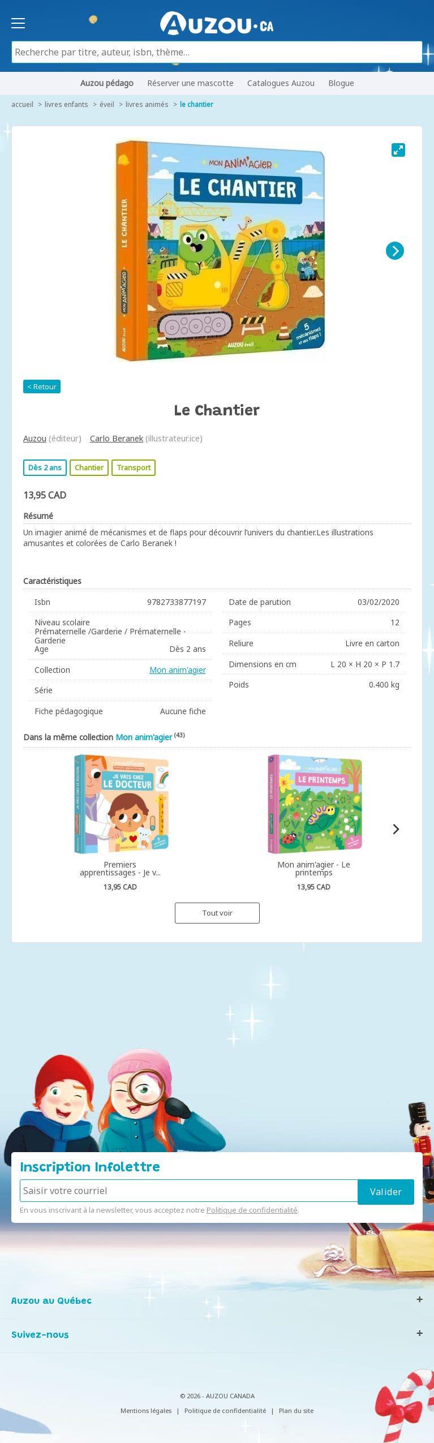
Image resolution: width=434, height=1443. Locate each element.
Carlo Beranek (116, 438)
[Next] (395, 250)
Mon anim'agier (177, 669)
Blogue (341, 83)
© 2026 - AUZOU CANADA (217, 1396)
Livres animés (147, 104)
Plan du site (296, 1410)
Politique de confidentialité (252, 1210)
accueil (22, 104)
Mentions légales (146, 1410)
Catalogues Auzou (281, 83)
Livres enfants (66, 104)
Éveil (107, 104)
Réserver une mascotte (190, 83)
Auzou (34, 438)
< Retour (42, 386)
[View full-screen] (398, 150)
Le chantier (196, 104)
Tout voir (217, 913)
